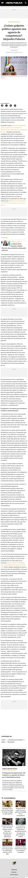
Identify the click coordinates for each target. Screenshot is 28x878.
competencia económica (15, 740)
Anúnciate (14, 872)
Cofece (3, 740)
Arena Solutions (14, 874)
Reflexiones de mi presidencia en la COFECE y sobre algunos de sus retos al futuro (13, 203)
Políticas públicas (14, 22)
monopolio (11, 742)
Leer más (4, 237)
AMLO (3, 742)
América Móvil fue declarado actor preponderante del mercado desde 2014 (13, 565)
